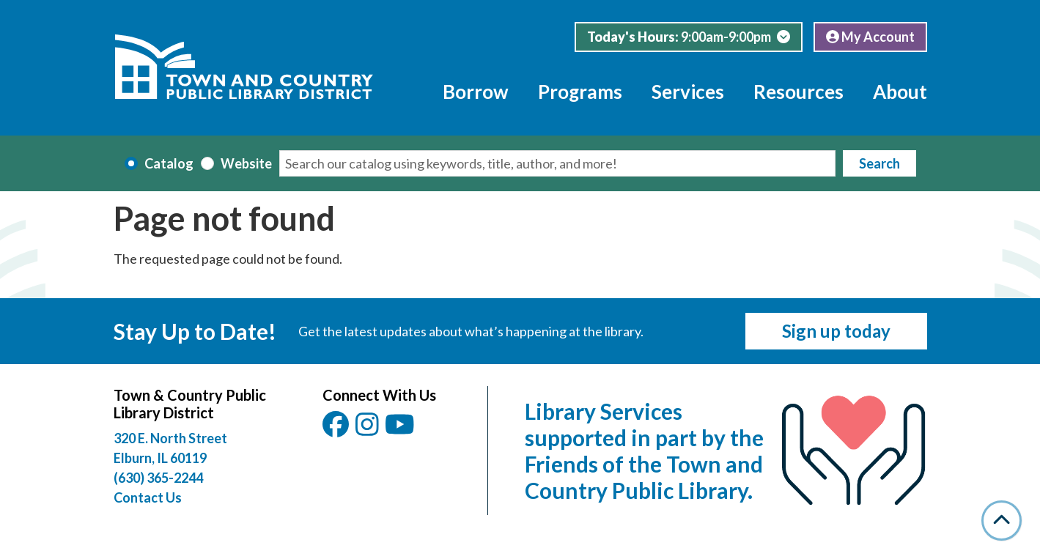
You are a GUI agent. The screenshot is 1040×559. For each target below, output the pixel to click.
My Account (870, 37)
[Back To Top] (1001, 520)
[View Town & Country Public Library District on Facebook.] (336, 429)
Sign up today (836, 330)
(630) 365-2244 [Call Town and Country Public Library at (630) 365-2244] (158, 478)
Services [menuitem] (688, 91)
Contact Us (148, 497)
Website (246, 163)
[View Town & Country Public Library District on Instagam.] (368, 429)
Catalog (168, 163)
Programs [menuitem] (580, 91)
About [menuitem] (900, 91)
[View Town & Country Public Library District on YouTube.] (401, 429)
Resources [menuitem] (798, 91)
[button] (689, 37)
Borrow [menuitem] (476, 91)
